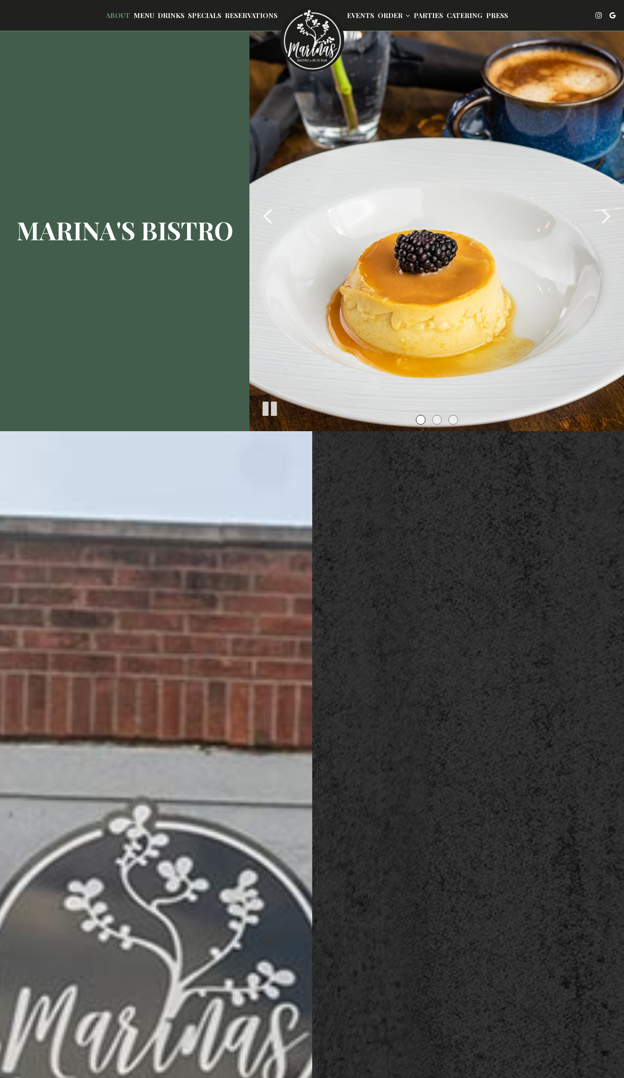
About (118, 15)
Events (360, 15)
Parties (428, 15)
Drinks (171, 15)
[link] (312, 39)
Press (497, 15)
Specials (204, 15)
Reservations (251, 15)
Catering (465, 15)
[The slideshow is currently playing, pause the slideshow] (269, 407)
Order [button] (394, 15)
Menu (143, 15)
